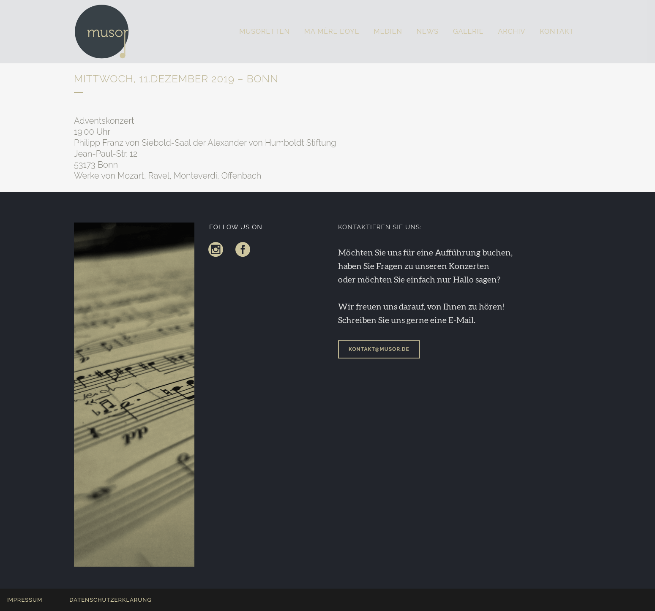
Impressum (24, 600)
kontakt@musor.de (379, 349)
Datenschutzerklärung (110, 600)
